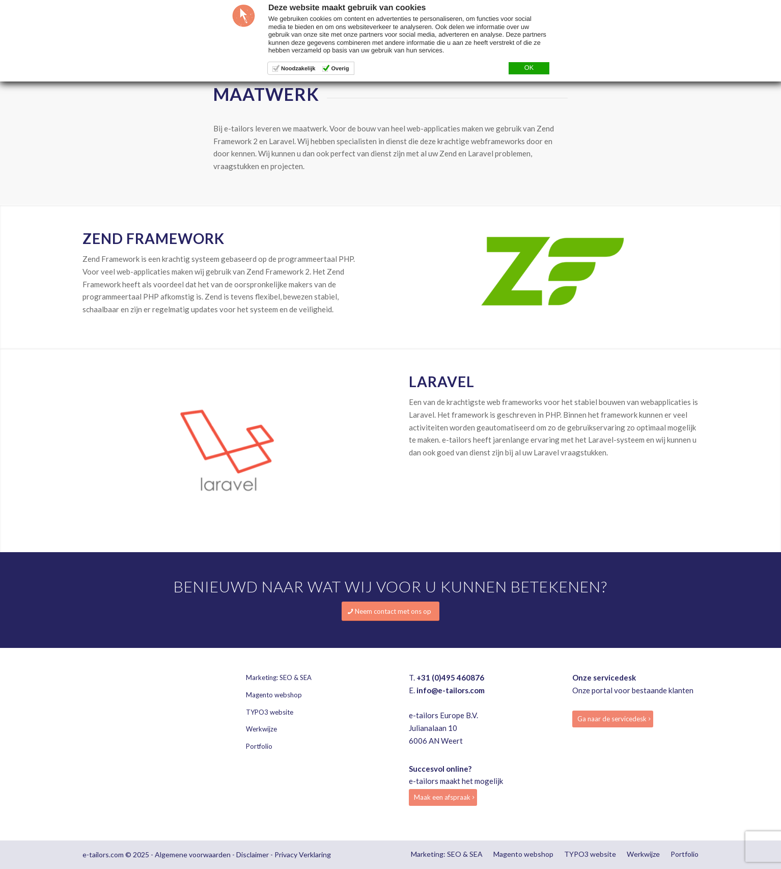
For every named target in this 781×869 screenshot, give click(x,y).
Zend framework (153, 238)
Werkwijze (261, 729)
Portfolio (259, 746)
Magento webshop (274, 695)
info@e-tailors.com (450, 690)
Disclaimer (252, 854)
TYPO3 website (269, 712)
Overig (340, 69)
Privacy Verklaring (302, 854)
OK (529, 67)
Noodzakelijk (298, 69)
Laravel (442, 381)
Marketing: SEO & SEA (279, 677)
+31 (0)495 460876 (450, 677)
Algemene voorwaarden (193, 854)
